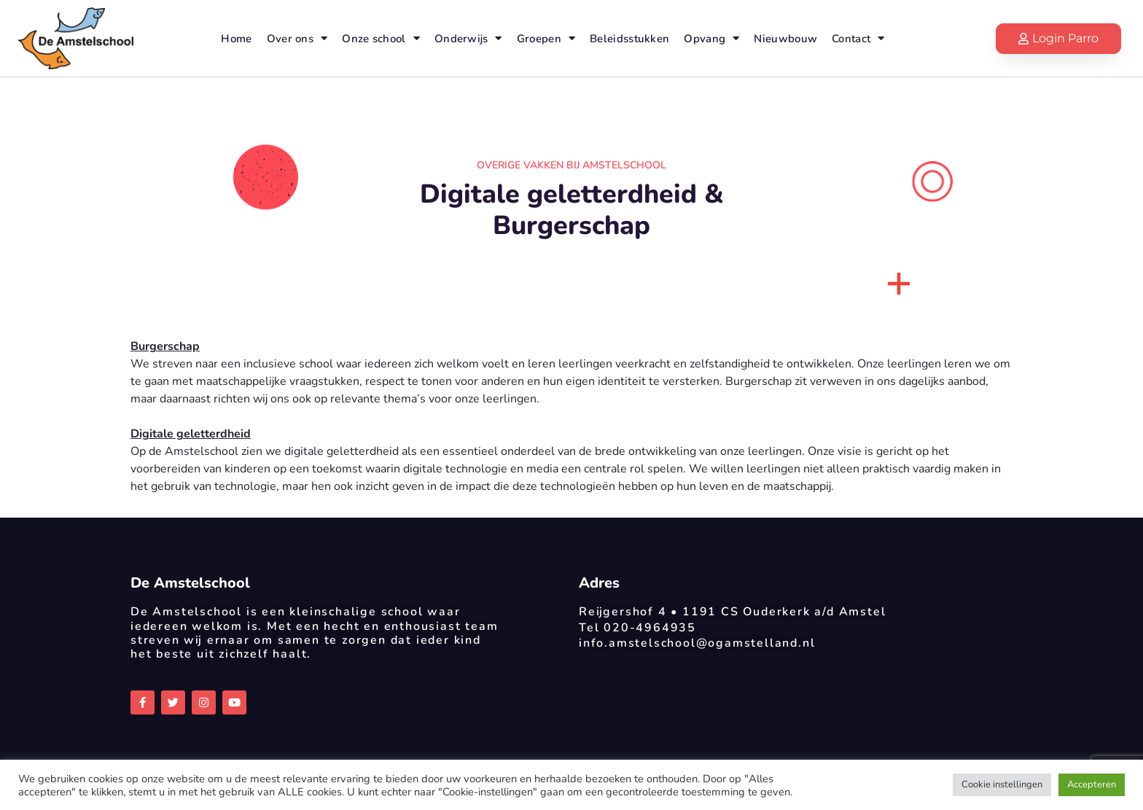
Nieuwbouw (785, 38)
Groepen (546, 38)
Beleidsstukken (629, 38)
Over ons (297, 38)
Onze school (381, 38)
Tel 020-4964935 (637, 628)
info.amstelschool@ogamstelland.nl (697, 643)
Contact (858, 38)
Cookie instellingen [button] (1001, 784)
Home (236, 38)
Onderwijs (468, 38)
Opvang (711, 38)
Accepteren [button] (1091, 784)
